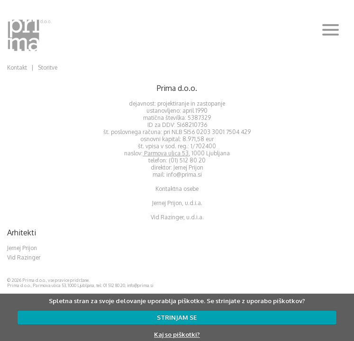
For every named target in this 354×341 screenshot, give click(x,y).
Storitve (47, 67)
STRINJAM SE (177, 317)
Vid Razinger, (168, 217)
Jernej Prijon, (168, 202)
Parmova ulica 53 (166, 153)
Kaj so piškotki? (177, 334)
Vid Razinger (23, 257)
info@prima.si (184, 174)
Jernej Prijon (22, 247)
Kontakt (17, 67)
